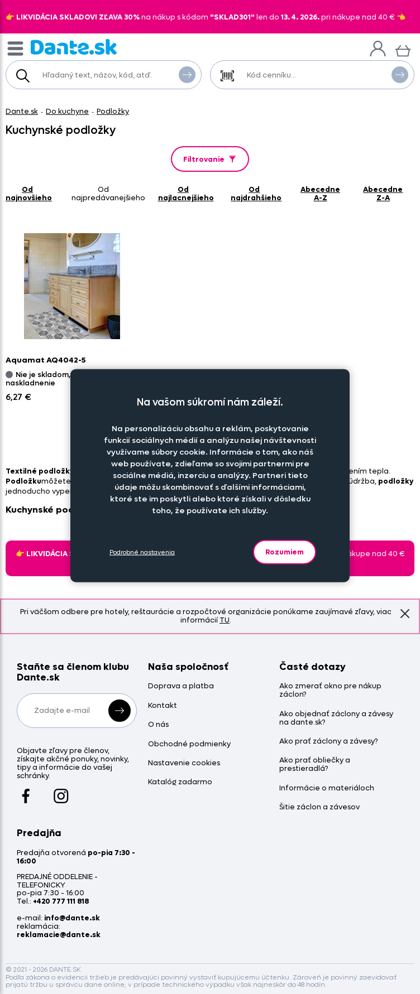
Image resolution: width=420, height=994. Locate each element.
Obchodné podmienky (189, 744)
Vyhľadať (187, 74)
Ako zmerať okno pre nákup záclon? (330, 690)
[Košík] (403, 49)
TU (224, 620)
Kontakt (162, 706)
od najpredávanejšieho (108, 193)
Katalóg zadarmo (180, 782)
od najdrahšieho (256, 193)
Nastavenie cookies (184, 763)
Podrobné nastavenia (142, 552)
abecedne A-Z (320, 193)
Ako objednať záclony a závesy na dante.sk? (336, 718)
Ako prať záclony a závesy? (328, 741)
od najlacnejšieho (186, 193)
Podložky (113, 111)
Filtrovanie (210, 159)
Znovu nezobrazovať (405, 613)
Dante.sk (22, 111)
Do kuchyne (67, 111)
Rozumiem (284, 552)
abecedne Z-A (383, 193)
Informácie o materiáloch (326, 788)
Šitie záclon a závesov (319, 807)
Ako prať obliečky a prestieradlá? (314, 764)
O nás (158, 725)
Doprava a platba (181, 686)
